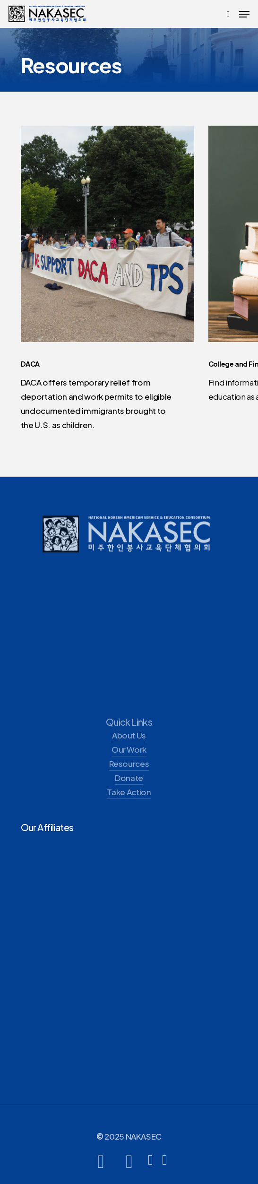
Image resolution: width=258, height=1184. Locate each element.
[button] (244, 14)
